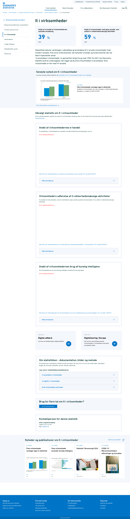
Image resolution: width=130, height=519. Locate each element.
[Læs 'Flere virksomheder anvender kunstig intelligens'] (62, 460)
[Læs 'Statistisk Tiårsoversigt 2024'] (87, 460)
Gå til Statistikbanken (48, 406)
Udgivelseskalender (41, 508)
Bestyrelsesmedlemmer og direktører (16, 25)
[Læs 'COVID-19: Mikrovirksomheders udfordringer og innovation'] (112, 460)
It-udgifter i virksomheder (51, 381)
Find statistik (50, 8)
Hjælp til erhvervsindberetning (12, 505)
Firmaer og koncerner (11, 30)
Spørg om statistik (8, 508)
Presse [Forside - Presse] (116, 1)
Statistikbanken (79, 1)
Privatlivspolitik (72, 503)
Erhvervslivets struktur (51, 12)
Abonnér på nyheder (106, 503)
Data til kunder (67, 8)
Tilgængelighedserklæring (75, 508)
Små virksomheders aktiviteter (52, 387)
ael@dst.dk (45, 426)
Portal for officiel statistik (42, 510)
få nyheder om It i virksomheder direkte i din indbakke (74, 75)
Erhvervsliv (39, 12)
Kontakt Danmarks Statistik (11, 503)
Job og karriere (39, 505)
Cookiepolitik (71, 505)
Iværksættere (8, 39)
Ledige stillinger (9, 44)
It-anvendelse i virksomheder (52, 375)
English (123, 1)
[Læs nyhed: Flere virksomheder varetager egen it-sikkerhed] (81, 90)
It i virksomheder (10, 34)
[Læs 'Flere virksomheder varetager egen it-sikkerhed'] (37, 460)
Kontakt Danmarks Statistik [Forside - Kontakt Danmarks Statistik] (93, 1)
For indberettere (87, 8)
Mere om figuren (47, 181)
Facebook (103, 505)
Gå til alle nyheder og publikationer (47, 105)
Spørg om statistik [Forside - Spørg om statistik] (107, 1)
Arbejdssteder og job (11, 49)
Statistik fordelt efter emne (26, 12)
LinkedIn (102, 508)
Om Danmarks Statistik (108, 8)
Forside (5, 12)
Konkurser (7, 54)
